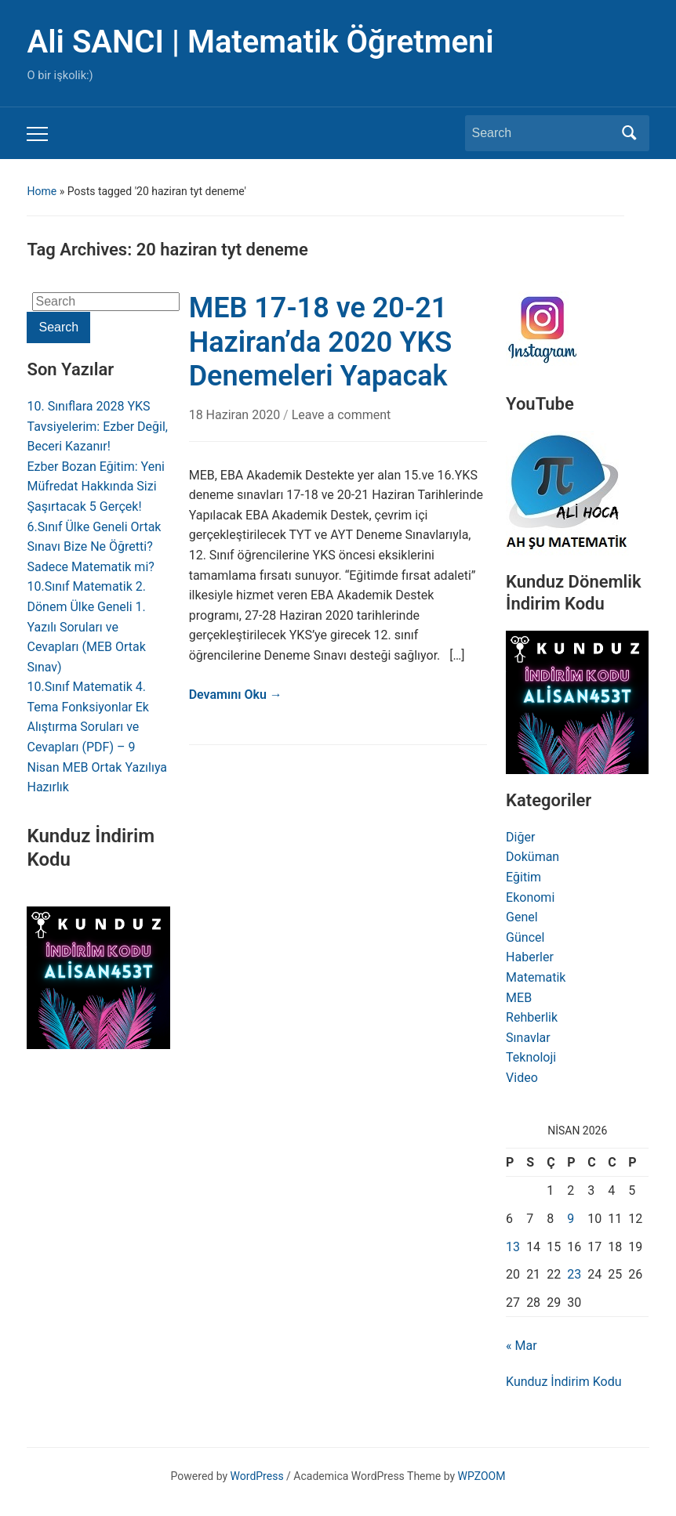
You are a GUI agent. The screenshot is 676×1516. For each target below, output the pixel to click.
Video (522, 1077)
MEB (519, 997)
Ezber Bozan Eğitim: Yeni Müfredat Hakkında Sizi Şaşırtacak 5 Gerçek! (95, 486)
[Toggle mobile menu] (37, 134)
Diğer (520, 837)
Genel (522, 917)
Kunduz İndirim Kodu (563, 1381)
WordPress (257, 1476)
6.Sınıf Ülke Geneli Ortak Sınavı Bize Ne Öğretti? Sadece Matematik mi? (94, 546)
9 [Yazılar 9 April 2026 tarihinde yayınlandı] (570, 1218)
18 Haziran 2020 (236, 414)
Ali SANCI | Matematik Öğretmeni (260, 42)
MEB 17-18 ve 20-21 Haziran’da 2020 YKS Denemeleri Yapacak (320, 341)
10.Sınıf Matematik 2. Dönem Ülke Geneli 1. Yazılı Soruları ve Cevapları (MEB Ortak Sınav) (86, 626)
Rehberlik (532, 1017)
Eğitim (523, 877)
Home (41, 191)
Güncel (525, 937)
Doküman (532, 856)
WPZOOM (482, 1476)
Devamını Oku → (235, 694)
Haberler (530, 957)
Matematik (535, 977)
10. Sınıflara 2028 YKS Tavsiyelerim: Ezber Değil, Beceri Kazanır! (97, 426)
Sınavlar (528, 1037)
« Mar (521, 1345)
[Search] (543, 133)
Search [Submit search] (629, 133)
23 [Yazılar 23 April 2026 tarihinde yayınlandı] (574, 1274)
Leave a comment (341, 414)
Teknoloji (531, 1057)
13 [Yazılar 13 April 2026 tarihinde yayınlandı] (513, 1246)
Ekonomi (530, 897)
